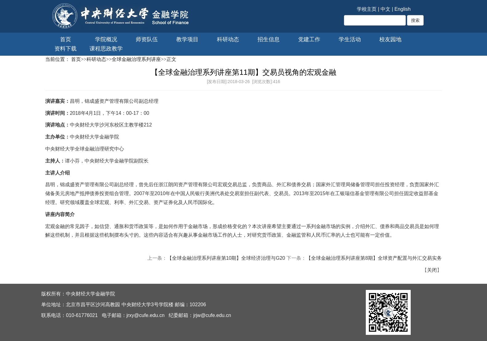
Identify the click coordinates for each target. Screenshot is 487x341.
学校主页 (367, 9)
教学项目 (187, 39)
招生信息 (268, 39)
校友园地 (390, 39)
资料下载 (65, 49)
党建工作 (309, 39)
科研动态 (228, 39)
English (402, 9)
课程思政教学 (106, 49)
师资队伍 (147, 39)
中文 (385, 9)
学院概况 (106, 39)
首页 (65, 39)
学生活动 (350, 39)
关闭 (432, 270)
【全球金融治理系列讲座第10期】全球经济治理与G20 (226, 258)
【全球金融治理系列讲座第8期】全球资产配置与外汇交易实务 (374, 258)
